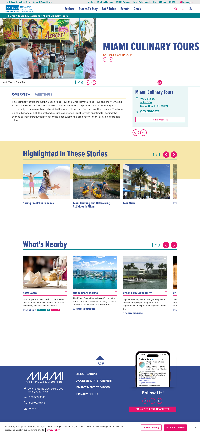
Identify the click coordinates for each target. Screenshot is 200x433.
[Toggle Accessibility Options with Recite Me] (190, 8)
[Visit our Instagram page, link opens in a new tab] (145, 401)
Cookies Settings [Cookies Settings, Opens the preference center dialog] (151, 427)
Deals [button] (137, 8)
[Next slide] (174, 154)
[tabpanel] (68, 111)
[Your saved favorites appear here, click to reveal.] (183, 8)
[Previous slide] (166, 154)
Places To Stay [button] (88, 8)
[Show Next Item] (94, 82)
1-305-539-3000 (36, 397)
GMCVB (173, 2)
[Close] (195, 427)
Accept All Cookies (175, 427)
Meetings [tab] (43, 94)
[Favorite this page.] (105, 59)
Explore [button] (70, 8)
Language (186, 2)
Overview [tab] (21, 94)
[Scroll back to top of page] (100, 361)
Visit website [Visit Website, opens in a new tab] (160, 119)
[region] (100, 427)
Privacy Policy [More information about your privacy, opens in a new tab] (53, 429)
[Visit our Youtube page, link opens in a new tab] (159, 401)
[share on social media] (111, 59)
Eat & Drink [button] (109, 8)
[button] (176, 8)
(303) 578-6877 (149, 111)
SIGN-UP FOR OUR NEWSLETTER (153, 409)
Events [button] (125, 8)
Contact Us (34, 408)
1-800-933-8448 (36, 402)
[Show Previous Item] (88, 82)
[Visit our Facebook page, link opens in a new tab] (152, 401)
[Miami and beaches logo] (45, 377)
